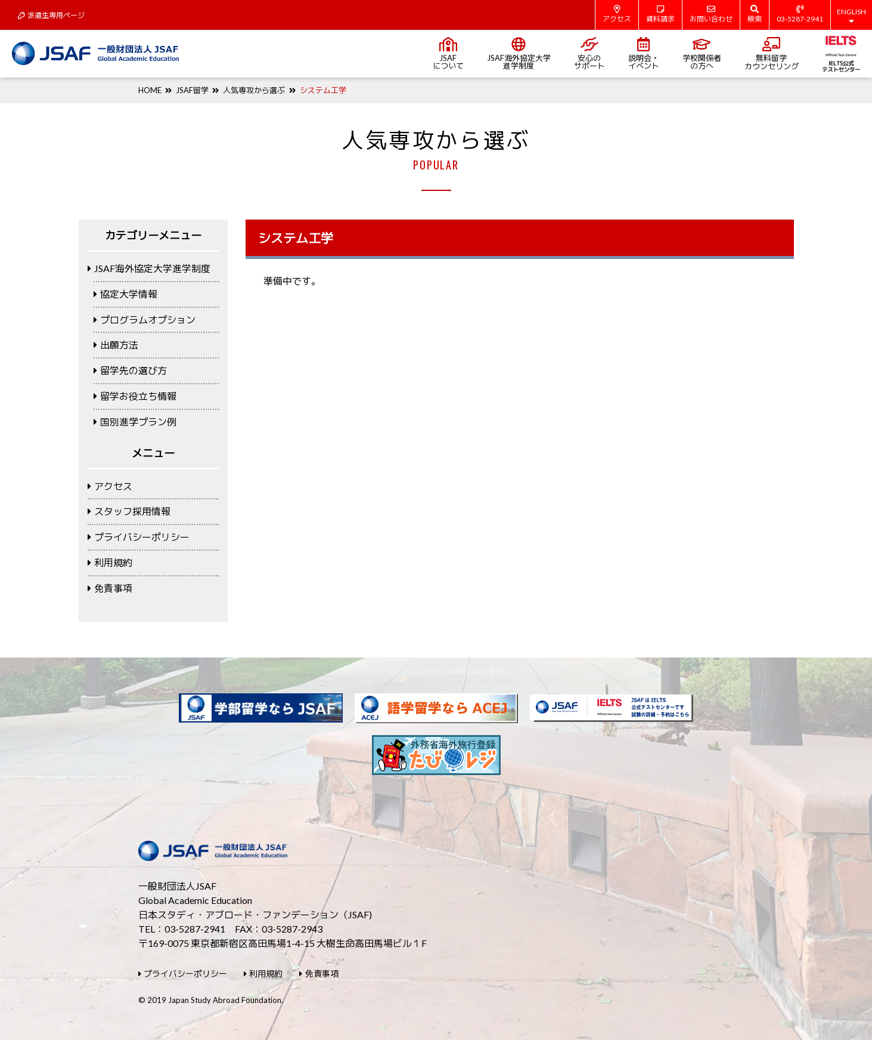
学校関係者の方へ (701, 53)
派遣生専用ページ (51, 15)
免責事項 (110, 588)
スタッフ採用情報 (129, 511)
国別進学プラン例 (135, 421)
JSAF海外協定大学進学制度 (519, 53)
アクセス (617, 14)
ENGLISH (851, 16)
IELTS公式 (841, 54)
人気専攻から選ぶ (254, 90)
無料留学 (771, 54)
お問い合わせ (711, 14)
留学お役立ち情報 (135, 396)
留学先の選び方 (130, 370)
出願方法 (116, 344)
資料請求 (660, 14)
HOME (150, 90)
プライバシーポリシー (139, 536)
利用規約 (110, 562)
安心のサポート (589, 53)
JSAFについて (448, 53)
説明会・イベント (643, 53)
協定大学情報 (125, 294)
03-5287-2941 (800, 14)
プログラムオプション (144, 319)
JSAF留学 (192, 90)
